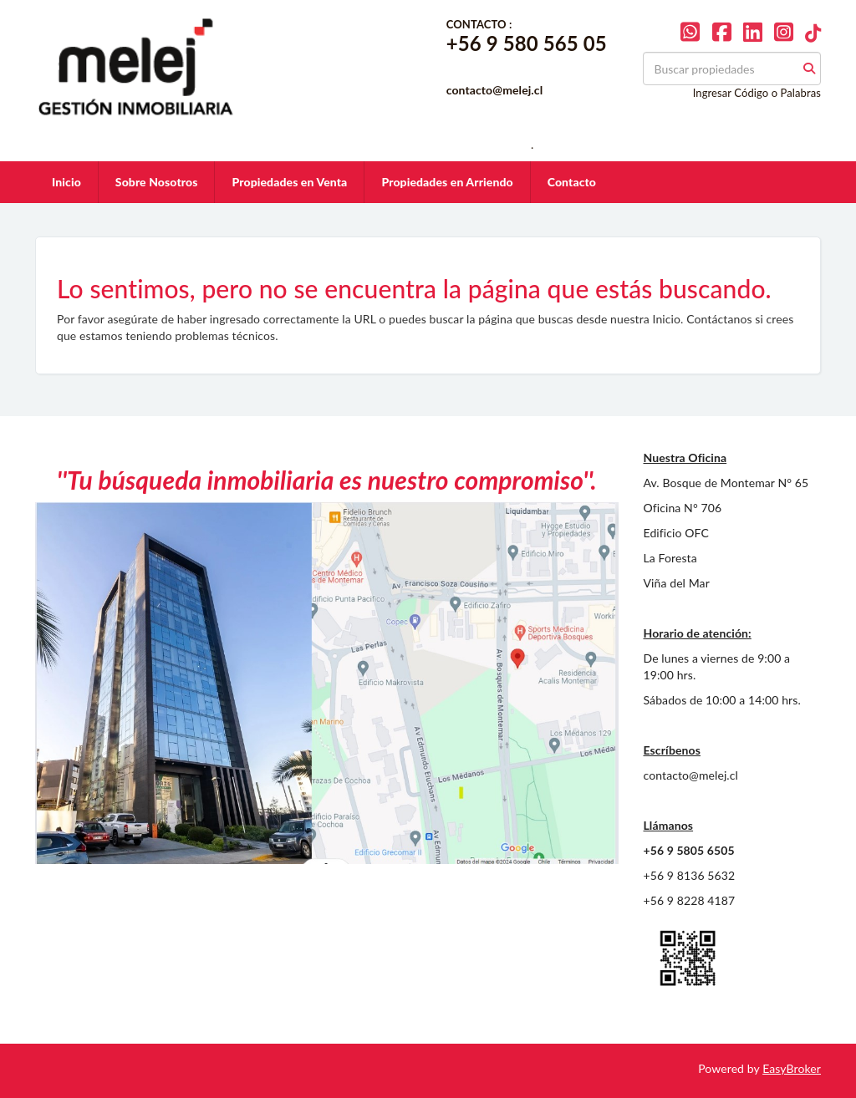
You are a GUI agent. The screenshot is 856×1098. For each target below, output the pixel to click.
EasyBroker (791, 1068)
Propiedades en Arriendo (446, 182)
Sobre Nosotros (156, 182)
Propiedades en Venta (289, 182)
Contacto (572, 182)
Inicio (66, 182)
